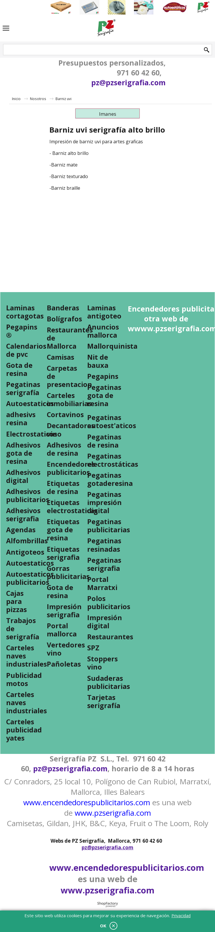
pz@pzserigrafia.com (128, 82)
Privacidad (181, 915)
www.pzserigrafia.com (113, 813)
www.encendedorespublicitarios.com (86, 802)
